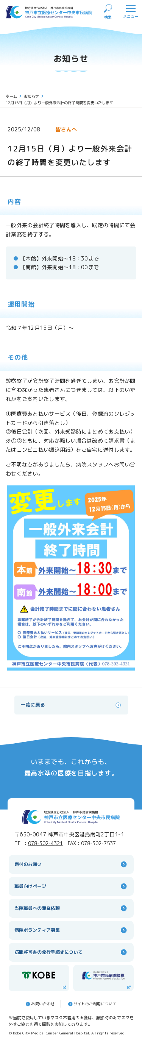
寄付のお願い (71, 864)
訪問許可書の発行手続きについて (71, 952)
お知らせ (34, 96)
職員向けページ (71, 886)
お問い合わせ (40, 1004)
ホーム (14, 96)
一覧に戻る (71, 705)
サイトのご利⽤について (92, 1004)
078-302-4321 (45, 843)
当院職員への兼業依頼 (71, 908)
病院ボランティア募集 (71, 930)
